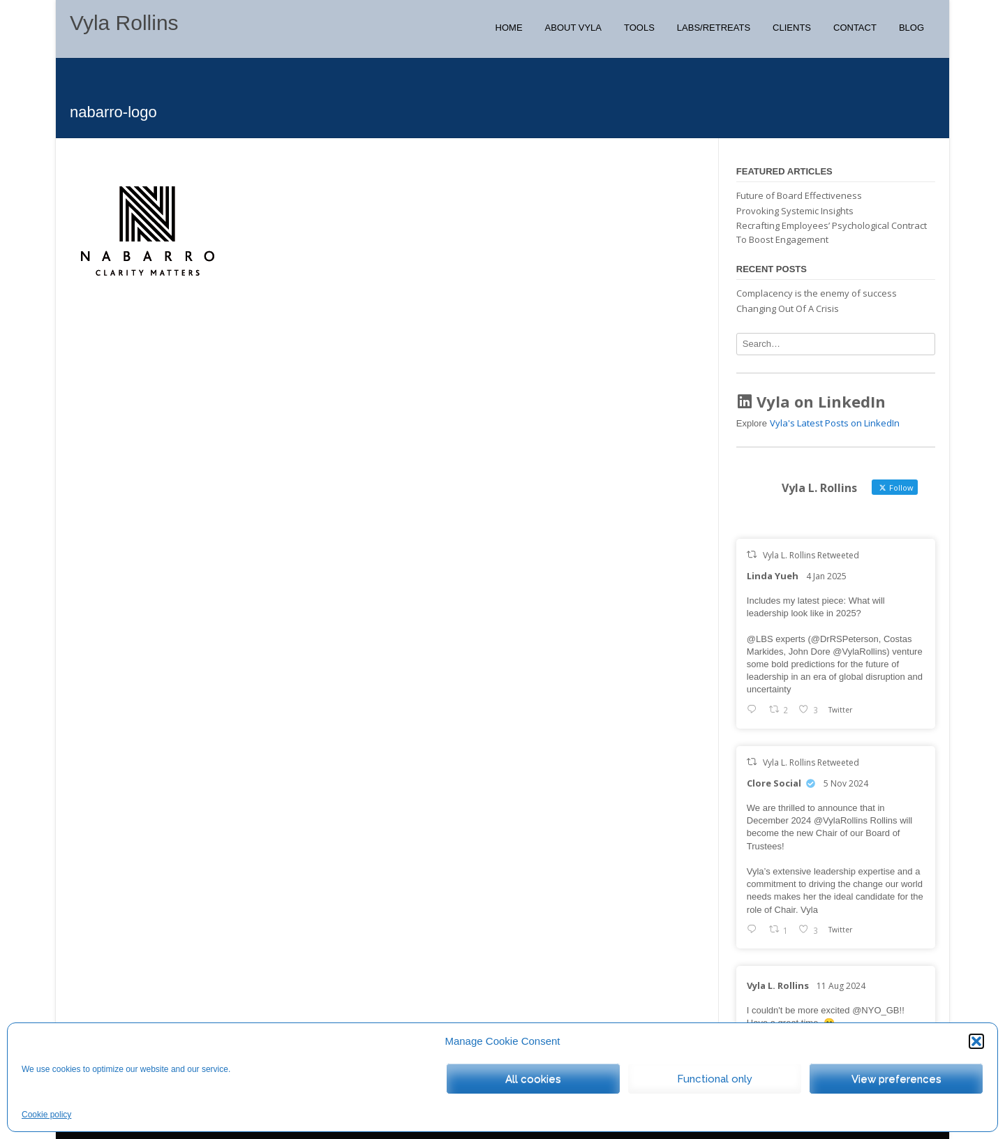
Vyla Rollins (124, 22)
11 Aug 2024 (841, 986)
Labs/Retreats (713, 27)
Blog (911, 27)
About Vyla (573, 27)
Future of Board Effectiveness (799, 195)
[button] (976, 1041)
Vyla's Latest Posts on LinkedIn (835, 423)
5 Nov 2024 (846, 783)
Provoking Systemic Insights (795, 210)
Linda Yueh (772, 576)
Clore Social (774, 783)
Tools (639, 27)
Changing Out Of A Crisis (787, 308)
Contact (855, 27)
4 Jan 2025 (826, 576)
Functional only (714, 1079)
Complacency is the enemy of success (816, 293)
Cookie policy (46, 1114)
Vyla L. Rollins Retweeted (811, 555)
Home (509, 27)
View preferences (896, 1079)
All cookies (533, 1079)
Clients (792, 27)
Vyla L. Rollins (778, 985)
